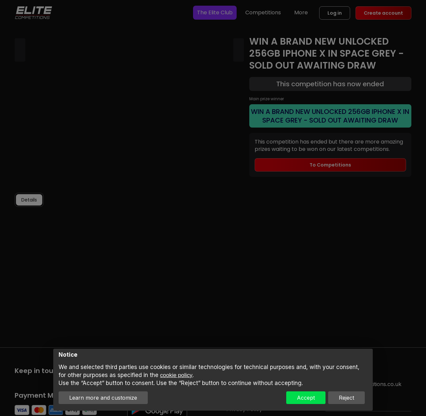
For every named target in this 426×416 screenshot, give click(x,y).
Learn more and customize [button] (103, 397)
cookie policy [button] (176, 375)
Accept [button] (306, 397)
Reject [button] (346, 397)
